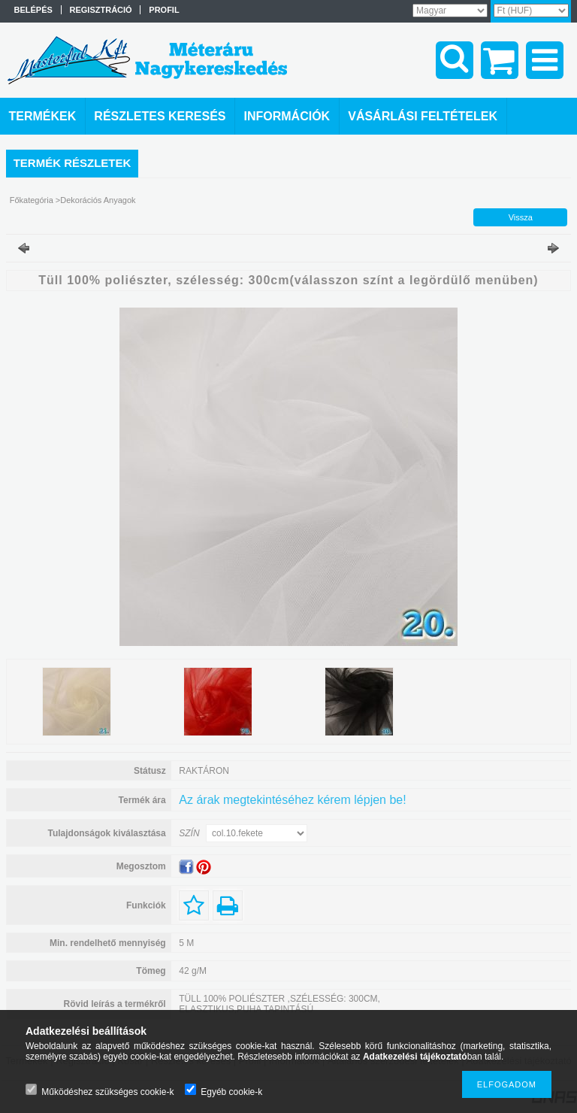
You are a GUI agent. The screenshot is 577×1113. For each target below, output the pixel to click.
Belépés (33, 9)
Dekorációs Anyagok (97, 200)
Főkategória (31, 200)
